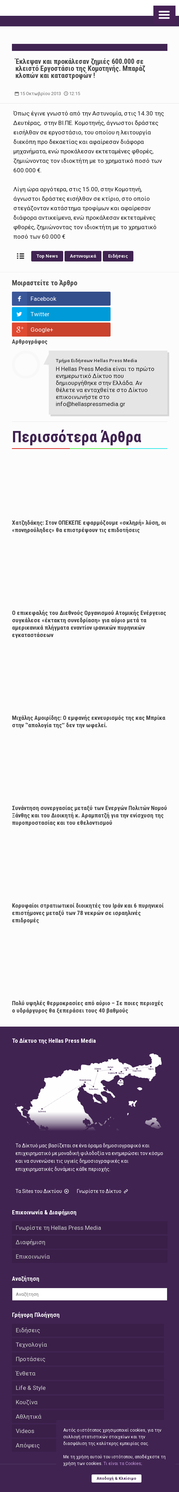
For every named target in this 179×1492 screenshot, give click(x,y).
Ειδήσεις (118, 256)
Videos (25, 1400)
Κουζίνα (27, 1371)
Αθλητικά (28, 1385)
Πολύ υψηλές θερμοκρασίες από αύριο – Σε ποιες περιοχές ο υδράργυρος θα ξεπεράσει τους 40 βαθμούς (87, 976)
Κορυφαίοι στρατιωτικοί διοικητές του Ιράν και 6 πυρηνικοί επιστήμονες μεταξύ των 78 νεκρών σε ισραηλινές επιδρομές (88, 882)
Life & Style (31, 1356)
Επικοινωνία (33, 1225)
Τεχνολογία (31, 1313)
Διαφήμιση (30, 1211)
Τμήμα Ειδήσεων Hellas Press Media (96, 329)
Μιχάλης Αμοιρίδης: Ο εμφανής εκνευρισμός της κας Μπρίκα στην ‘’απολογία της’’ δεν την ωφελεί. (88, 690)
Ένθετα (25, 1342)
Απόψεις (28, 1414)
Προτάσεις (30, 1328)
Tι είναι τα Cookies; (123, 1463)
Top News (47, 256)
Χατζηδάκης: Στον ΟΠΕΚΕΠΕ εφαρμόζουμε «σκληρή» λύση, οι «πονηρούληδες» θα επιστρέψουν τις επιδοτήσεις (89, 495)
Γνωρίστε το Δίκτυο (103, 1160)
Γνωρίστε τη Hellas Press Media (58, 1196)
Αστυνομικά (83, 256)
